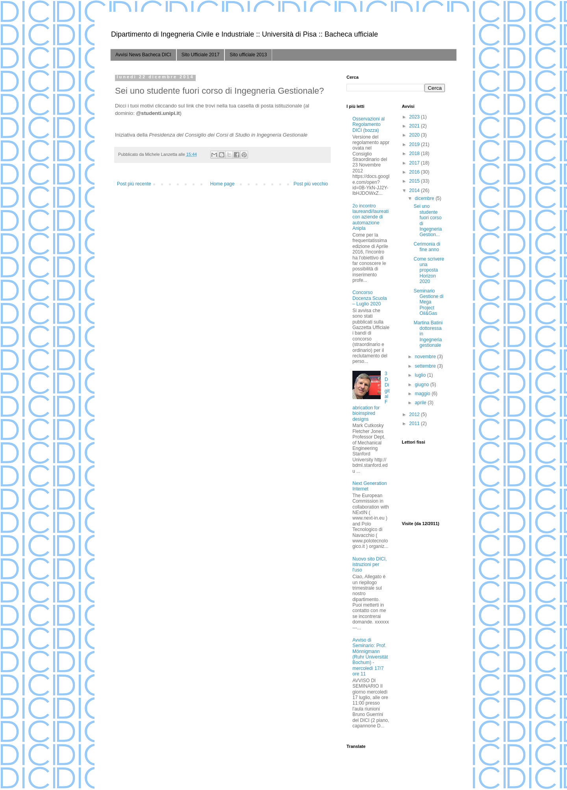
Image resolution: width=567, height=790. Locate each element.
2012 (415, 414)
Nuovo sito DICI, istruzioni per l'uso (369, 564)
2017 (415, 163)
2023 (415, 117)
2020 (415, 135)
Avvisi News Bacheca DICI (143, 54)
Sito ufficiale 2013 (248, 54)
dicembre (425, 198)
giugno (422, 384)
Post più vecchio (311, 184)
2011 (415, 423)
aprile (421, 402)
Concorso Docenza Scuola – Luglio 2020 (369, 298)
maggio (423, 393)
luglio (421, 375)
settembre (426, 366)
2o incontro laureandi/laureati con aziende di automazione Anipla (370, 217)
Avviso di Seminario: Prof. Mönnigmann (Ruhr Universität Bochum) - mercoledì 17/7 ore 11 (370, 657)
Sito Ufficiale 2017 (201, 54)
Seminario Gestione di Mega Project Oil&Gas (428, 302)
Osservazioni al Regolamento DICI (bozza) (368, 124)
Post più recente (134, 184)
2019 (415, 144)
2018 (415, 153)
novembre (426, 356)
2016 (415, 172)
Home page (222, 184)
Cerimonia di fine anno (426, 246)
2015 (415, 181)
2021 (415, 126)
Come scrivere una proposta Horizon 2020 (428, 270)
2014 (415, 190)
